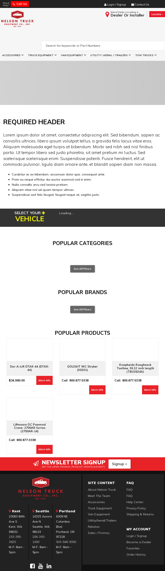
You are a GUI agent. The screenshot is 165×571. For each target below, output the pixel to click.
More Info (44, 361)
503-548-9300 (66, 523)
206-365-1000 (39, 520)
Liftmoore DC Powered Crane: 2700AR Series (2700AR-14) (30, 409)
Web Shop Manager (135, 562)
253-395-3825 (15, 520)
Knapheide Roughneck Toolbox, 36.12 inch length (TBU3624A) (135, 349)
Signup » (119, 444)
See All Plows (82, 249)
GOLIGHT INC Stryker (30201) (82, 349)
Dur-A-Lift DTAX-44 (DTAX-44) (29, 349)
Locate (157, 14)
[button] (13, 36)
